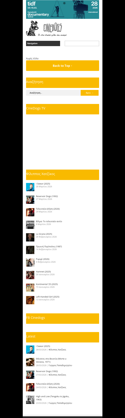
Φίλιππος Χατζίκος (40, 174)
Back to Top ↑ (62, 66)
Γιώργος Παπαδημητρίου (60, 365)
